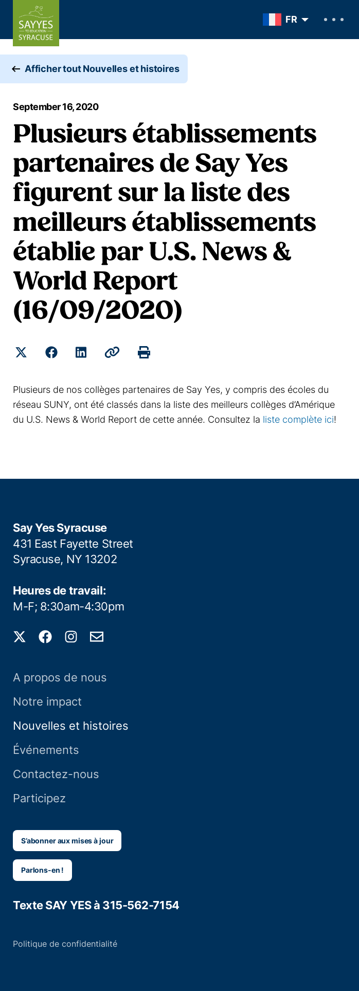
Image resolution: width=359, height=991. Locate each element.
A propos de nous (60, 677)
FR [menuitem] (291, 19)
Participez (39, 798)
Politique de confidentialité (65, 944)
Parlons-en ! (42, 870)
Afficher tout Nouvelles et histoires (102, 68)
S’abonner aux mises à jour (67, 840)
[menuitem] (283, 19)
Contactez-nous (56, 774)
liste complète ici (298, 419)
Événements (46, 749)
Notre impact (47, 701)
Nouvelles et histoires (71, 725)
